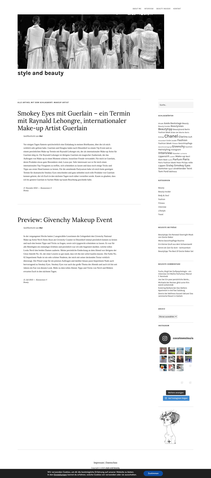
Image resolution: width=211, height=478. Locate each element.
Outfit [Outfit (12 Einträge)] (170, 160)
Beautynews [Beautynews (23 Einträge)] (177, 126)
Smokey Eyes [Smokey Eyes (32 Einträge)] (182, 165)
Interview (149, 9)
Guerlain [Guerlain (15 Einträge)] (188, 147)
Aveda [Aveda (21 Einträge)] (167, 123)
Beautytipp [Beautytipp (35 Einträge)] (165, 129)
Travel (160, 214)
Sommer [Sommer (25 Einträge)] (163, 168)
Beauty (26, 191)
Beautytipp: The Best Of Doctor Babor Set (175, 251)
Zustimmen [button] (153, 473)
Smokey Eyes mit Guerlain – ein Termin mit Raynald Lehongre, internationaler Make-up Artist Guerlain (74, 120)
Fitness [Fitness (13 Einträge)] (175, 143)
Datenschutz (111, 462)
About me (137, 9)
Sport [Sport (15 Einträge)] (170, 169)
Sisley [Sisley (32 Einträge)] (169, 165)
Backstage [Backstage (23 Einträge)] (176, 123)
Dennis (161, 293)
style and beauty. (113, 468)
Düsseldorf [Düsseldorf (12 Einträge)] (162, 141)
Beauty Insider (163, 9)
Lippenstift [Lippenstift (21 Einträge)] (163, 156)
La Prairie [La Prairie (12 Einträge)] (183, 153)
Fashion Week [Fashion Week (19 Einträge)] (165, 143)
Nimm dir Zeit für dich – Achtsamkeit (174, 248)
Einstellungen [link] (60, 474)
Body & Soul (163, 195)
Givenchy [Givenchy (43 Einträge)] (178, 146)
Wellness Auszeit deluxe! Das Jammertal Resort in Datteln (175, 294)
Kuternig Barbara (165, 288)
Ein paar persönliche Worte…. (177, 279)
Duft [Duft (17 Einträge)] (190, 137)
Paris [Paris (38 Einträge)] (186, 159)
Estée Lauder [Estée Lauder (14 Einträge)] (172, 140)
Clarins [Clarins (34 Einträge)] (183, 136)
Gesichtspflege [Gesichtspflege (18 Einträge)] (185, 143)
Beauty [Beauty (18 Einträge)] (185, 123)
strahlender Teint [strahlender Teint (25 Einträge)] (182, 168)
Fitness (161, 203)
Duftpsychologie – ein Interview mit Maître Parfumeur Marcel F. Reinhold (175, 273)
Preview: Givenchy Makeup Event (65, 220)
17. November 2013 (30, 188)
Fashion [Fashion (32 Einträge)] (182, 140)
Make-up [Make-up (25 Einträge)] (180, 156)
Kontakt (177, 9)
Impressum (99, 462)
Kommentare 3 (46, 188)
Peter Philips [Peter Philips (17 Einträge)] (182, 162)
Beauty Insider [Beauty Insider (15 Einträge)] (164, 126)
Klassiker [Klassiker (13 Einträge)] (176, 153)
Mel (40, 136)
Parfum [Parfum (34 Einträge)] (177, 159)
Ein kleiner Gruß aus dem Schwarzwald (175, 244)
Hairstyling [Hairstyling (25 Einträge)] (164, 149)
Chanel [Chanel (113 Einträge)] (171, 136)
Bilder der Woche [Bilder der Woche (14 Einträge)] (177, 132)
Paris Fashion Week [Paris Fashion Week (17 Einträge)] (167, 162)
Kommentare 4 (41, 280)
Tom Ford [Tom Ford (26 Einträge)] (163, 171)
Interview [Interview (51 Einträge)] (165, 153)
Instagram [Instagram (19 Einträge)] (176, 149)
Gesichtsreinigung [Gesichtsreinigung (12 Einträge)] (164, 147)
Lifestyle (161, 211)
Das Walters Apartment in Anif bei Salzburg (172, 289)
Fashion (161, 199)
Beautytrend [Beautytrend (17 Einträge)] (178, 129)
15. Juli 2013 (28, 280)
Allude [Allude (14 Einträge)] (160, 123)
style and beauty (41, 72)
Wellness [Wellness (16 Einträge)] (173, 171)
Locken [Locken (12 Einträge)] (172, 157)
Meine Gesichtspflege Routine (171, 241)
